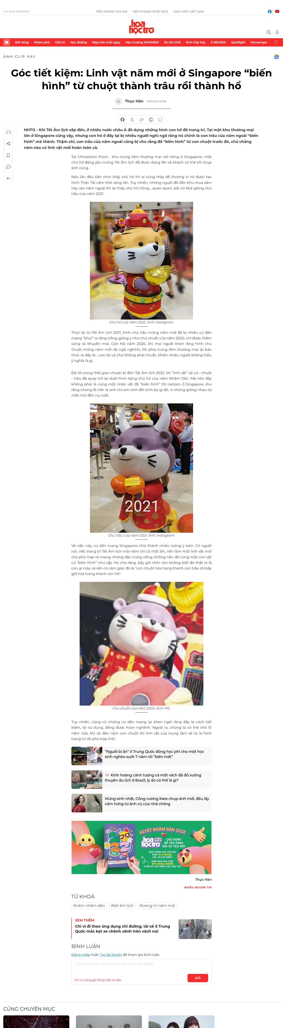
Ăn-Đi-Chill (172, 42)
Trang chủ (6, 42)
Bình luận (8, 166)
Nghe (8, 132)
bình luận (160, 119)
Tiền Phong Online (111, 11)
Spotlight (238, 42)
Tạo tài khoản (111, 955)
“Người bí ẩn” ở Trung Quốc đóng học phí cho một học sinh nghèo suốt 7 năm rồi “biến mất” (154, 754)
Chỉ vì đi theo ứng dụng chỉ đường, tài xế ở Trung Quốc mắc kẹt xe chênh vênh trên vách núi (122, 928)
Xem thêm (276, 42)
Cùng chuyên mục (29, 1009)
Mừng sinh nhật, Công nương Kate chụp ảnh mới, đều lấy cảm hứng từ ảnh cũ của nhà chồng (157, 801)
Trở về (8, 178)
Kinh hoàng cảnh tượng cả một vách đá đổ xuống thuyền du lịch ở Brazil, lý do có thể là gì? (153, 778)
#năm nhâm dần (89, 905)
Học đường (78, 42)
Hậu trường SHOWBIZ (142, 42)
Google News (276, 56)
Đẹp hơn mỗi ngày (106, 42)
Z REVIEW (218, 42)
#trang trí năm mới (157, 905)
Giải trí (60, 42)
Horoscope (259, 42)
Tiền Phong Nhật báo (150, 11)
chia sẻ (122, 119)
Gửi (198, 978)
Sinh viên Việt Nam (188, 11)
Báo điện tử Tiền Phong (141, 26)
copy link (141, 119)
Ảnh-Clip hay (195, 42)
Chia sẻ (8, 143)
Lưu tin (8, 155)
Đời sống (22, 42)
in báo (151, 119)
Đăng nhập (80, 955)
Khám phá (42, 42)
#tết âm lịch (122, 905)
